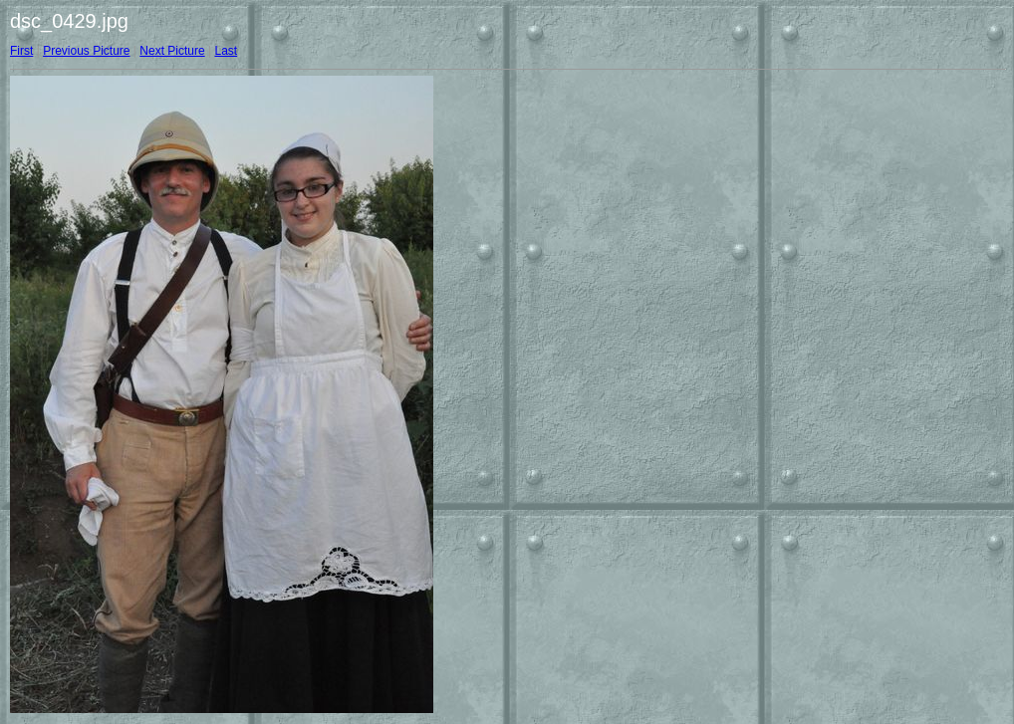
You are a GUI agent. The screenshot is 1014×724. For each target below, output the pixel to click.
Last (225, 51)
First (21, 51)
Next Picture (171, 51)
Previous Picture (86, 51)
